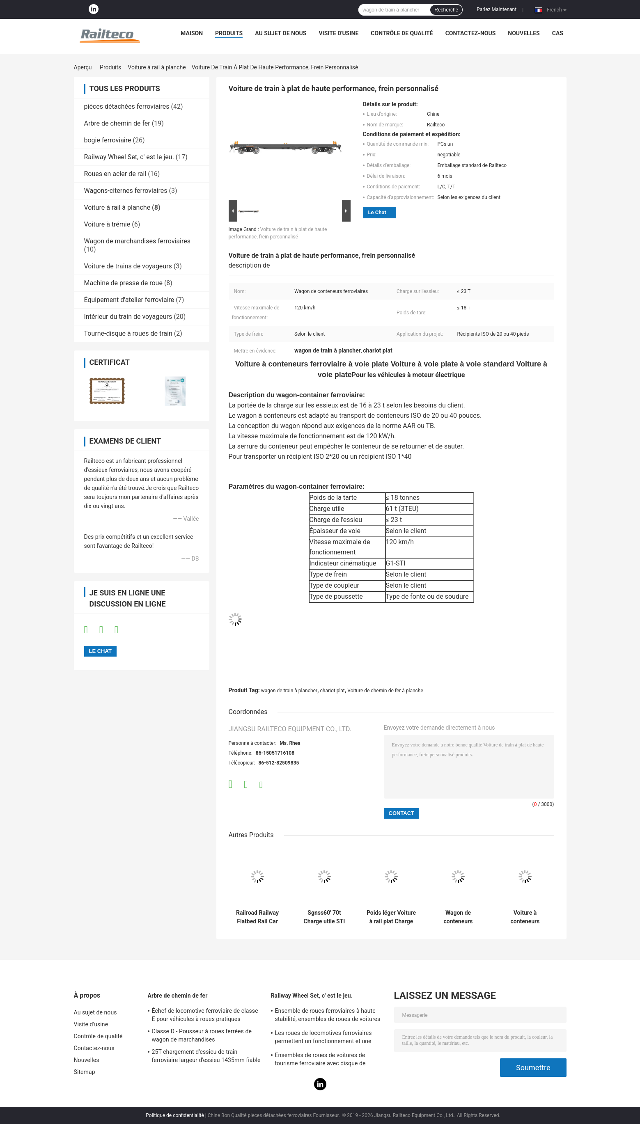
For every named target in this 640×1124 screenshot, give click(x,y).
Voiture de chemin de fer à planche (385, 691)
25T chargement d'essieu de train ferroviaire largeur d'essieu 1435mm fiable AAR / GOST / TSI (206, 1057)
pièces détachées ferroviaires (127, 106)
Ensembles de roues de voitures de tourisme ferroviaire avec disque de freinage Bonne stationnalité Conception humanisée (327, 1060)
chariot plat (332, 691)
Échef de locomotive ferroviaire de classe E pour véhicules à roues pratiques (205, 1014)
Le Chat (377, 212)
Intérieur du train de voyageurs (128, 316)
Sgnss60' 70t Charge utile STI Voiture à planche (324, 917)
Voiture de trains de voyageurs (128, 266)
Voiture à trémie (107, 224)
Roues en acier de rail (115, 174)
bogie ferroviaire (107, 140)
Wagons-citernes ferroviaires (125, 191)
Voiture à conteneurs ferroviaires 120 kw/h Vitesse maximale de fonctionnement (525, 917)
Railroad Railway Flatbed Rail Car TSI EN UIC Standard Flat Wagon (257, 917)
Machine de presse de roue (123, 283)
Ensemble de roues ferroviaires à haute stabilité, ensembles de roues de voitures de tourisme (328, 1016)
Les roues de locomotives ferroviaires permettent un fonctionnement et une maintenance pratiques (323, 1038)
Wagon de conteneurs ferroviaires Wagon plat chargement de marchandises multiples (458, 917)
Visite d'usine (338, 33)
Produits (229, 33)
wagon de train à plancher (289, 691)
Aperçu (83, 67)
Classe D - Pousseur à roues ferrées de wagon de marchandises (202, 1035)
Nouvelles (523, 33)
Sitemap (84, 1072)
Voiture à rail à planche (157, 67)
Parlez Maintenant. (497, 9)
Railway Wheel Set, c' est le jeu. (129, 157)
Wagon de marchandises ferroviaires (137, 241)
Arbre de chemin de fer (117, 123)
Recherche (446, 10)
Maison (192, 33)
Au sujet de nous (280, 33)
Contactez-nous (470, 33)
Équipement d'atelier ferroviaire (129, 300)
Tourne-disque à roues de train (128, 333)
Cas (557, 33)
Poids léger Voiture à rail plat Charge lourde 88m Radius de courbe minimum (391, 917)
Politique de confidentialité (175, 1115)
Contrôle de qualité (402, 33)
